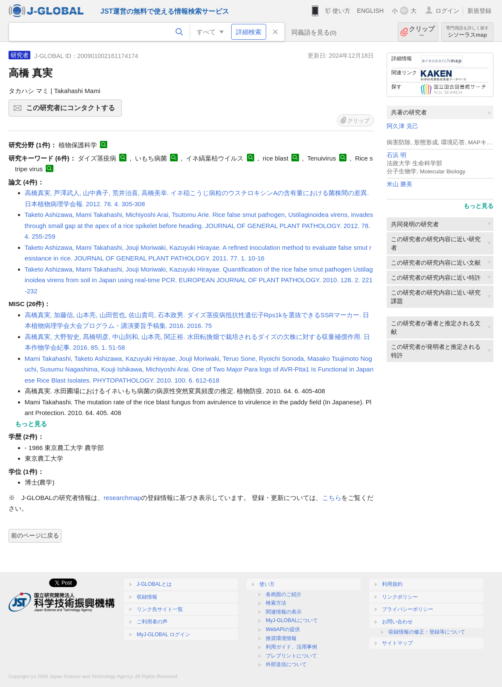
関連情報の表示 (284, 612)
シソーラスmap (467, 32)
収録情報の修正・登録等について (426, 632)
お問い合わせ (397, 622)
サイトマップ (397, 643)
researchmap (122, 497)
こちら (331, 497)
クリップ (421, 31)
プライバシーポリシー (407, 609)
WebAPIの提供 (283, 629)
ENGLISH (370, 10)
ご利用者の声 (152, 622)
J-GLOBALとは (154, 584)
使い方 (341, 10)
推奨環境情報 (281, 638)
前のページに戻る (35, 535)
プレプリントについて (291, 656)
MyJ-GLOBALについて (292, 620)
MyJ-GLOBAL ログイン (163, 634)
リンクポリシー (400, 597)
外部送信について (286, 664)
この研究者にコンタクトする (72, 110)
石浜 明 (396, 155)
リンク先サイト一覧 (160, 609)
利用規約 (392, 584)
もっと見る (478, 205)
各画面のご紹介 (284, 594)
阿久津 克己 (402, 126)
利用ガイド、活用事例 (291, 647)
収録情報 (147, 597)
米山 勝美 (399, 184)
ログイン (447, 10)
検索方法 (276, 603)
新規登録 (479, 10)
